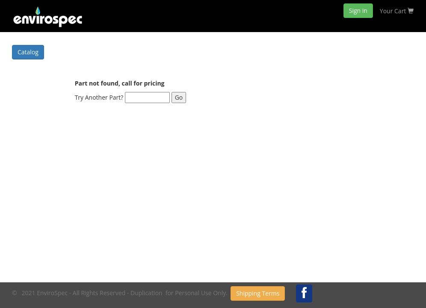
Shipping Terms (257, 293)
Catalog (28, 52)
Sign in (358, 10)
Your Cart (397, 11)
